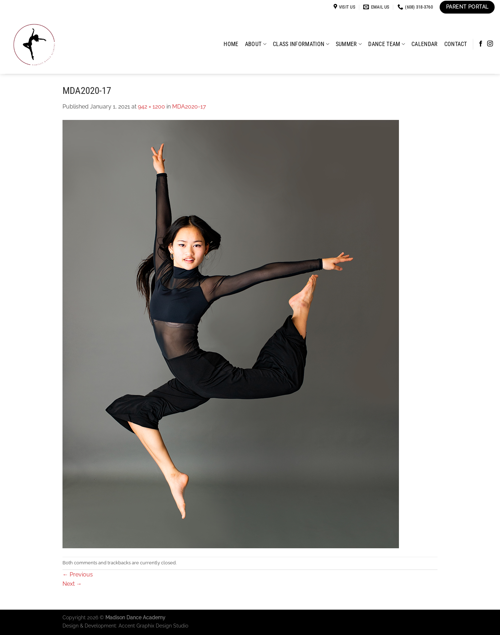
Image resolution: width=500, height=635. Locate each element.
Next (72, 583)
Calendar (424, 44)
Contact (455, 44)
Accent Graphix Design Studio (153, 626)
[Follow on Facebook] (481, 44)
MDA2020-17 (189, 106)
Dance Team (386, 44)
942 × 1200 (151, 106)
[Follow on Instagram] (490, 44)
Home (231, 44)
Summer (349, 44)
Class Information (301, 44)
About (255, 44)
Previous (77, 574)
